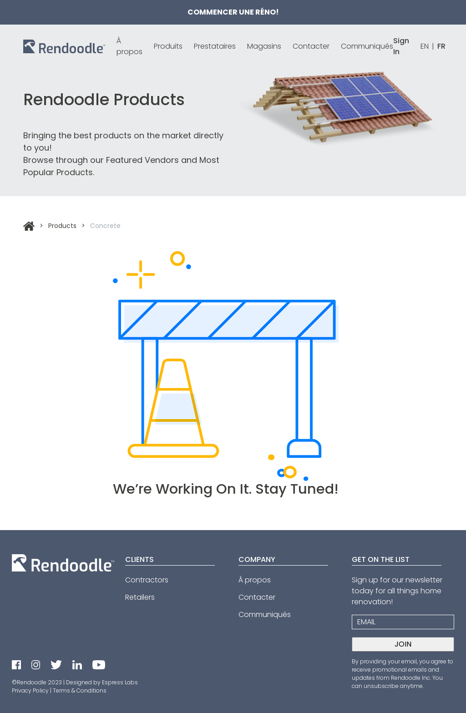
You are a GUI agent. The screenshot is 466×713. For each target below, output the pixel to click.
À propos (129, 46)
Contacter (311, 46)
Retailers (140, 597)
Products (62, 225)
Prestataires (215, 46)
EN (424, 46)
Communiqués (367, 46)
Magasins (264, 46)
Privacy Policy (30, 690)
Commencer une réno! (233, 12)
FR (441, 46)
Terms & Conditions (79, 690)
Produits (168, 46)
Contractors (146, 580)
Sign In (401, 46)
